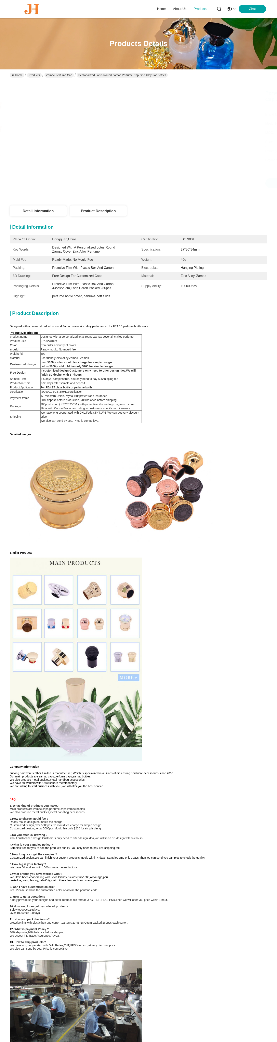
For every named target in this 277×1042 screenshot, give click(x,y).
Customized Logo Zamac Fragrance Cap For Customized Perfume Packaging (171, 898)
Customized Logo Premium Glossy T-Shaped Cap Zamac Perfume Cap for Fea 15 (105, 807)
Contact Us (89, 979)
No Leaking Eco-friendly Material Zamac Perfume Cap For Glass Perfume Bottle (171, 807)
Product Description (98, 211)
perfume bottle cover (89, 697)
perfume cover (127, 697)
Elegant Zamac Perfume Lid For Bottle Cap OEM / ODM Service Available (237, 807)
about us (179, 9)
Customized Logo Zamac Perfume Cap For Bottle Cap (106, 898)
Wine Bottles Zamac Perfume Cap (40, 804)
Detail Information (38, 211)
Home (161, 9)
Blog (84, 971)
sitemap (37, 1025)
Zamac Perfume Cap (59, 75)
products (200, 9)
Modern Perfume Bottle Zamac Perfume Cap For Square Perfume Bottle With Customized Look (237, 899)
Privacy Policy (20, 1025)
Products (34, 75)
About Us (88, 955)
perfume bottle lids (46, 697)
